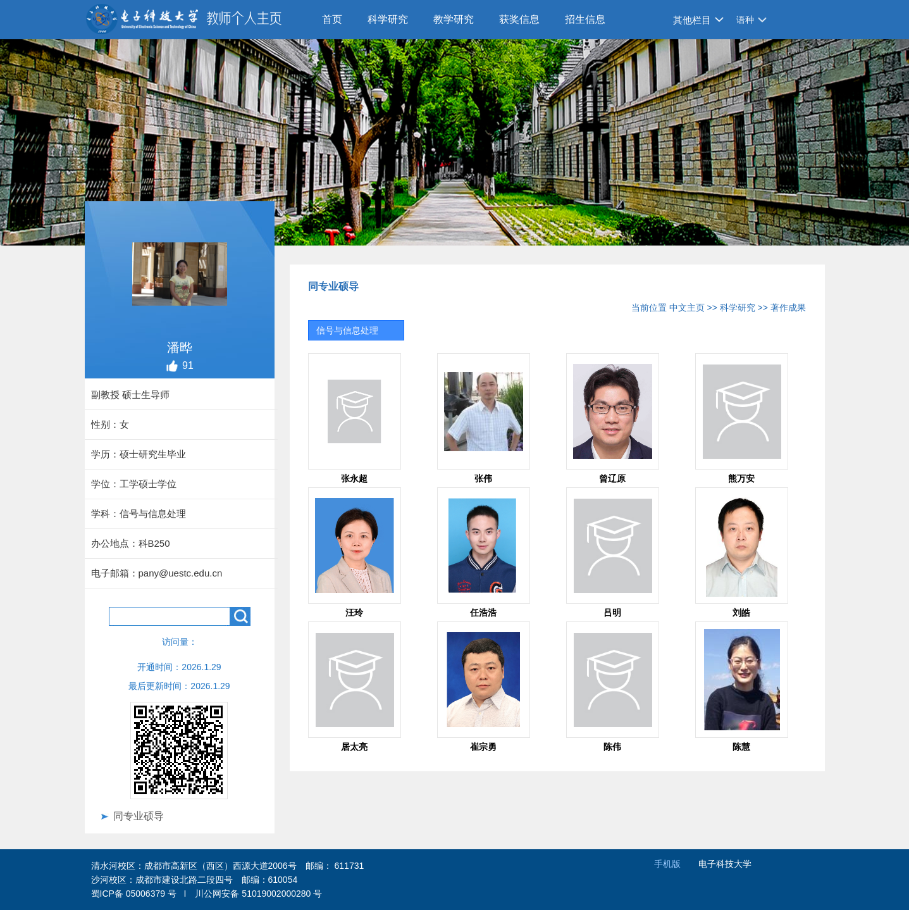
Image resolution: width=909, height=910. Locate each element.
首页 (332, 19)
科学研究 (388, 19)
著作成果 (788, 307)
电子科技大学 (724, 864)
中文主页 (687, 307)
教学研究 (453, 19)
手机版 (667, 864)
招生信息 (585, 19)
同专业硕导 (138, 816)
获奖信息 (519, 19)
